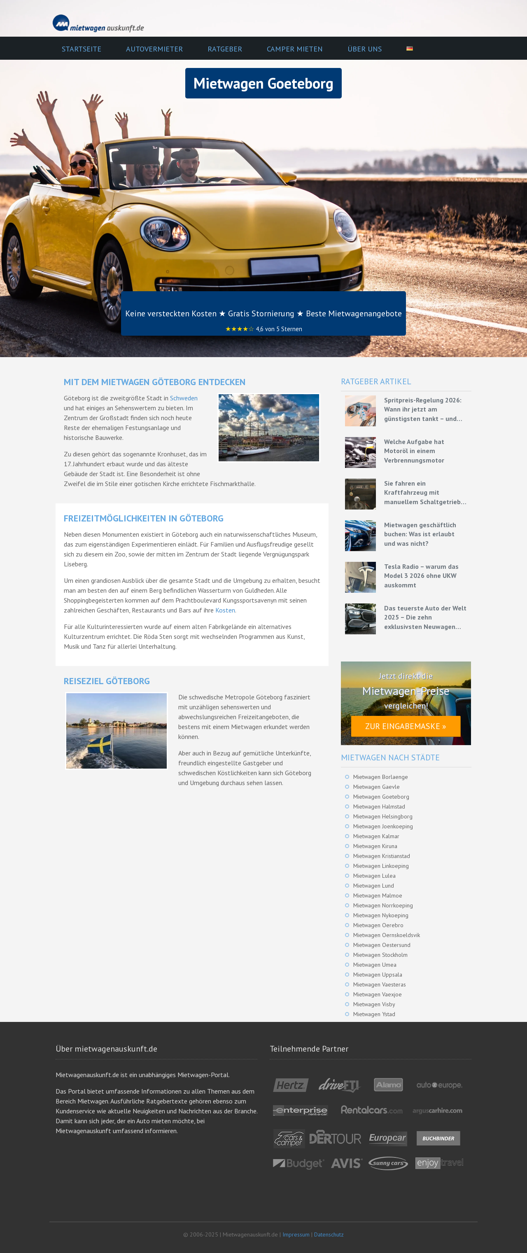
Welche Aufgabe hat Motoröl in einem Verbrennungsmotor (414, 450)
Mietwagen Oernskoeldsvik (386, 935)
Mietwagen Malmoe (377, 895)
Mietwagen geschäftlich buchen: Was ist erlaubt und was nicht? (420, 534)
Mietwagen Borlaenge (380, 777)
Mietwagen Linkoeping (381, 866)
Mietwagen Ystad (374, 1014)
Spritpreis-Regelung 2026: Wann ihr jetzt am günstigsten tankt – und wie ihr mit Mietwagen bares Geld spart (423, 409)
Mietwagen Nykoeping (380, 915)
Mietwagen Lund (373, 885)
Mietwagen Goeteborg (381, 796)
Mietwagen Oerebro (378, 925)
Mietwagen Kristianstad (381, 856)
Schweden (184, 398)
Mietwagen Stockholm (380, 954)
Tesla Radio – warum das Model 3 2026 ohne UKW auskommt (421, 575)
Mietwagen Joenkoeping (383, 826)
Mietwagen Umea (374, 964)
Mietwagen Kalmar (376, 836)
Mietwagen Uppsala (377, 974)
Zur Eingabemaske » (405, 726)
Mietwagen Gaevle (376, 786)
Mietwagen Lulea (374, 875)
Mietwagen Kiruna (375, 846)
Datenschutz (329, 1234)
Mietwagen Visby (374, 1004)
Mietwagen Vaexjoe (377, 994)
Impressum (296, 1234)
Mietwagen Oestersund (381, 945)
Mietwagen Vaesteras (379, 984)
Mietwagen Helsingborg (383, 816)
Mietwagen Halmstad (379, 806)
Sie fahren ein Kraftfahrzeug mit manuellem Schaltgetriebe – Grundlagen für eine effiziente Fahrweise (424, 492)
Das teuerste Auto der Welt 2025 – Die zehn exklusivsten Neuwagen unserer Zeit (425, 617)
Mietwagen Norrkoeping (383, 905)
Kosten (225, 610)
